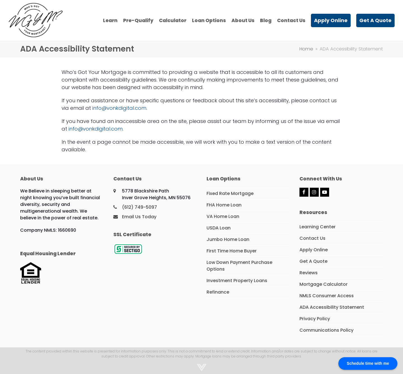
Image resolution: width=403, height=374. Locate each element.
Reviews (308, 273)
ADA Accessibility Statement (331, 307)
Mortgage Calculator (323, 284)
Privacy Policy (314, 318)
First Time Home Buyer (232, 251)
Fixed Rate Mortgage (230, 193)
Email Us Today (139, 216)
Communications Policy (326, 330)
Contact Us (312, 238)
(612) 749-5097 (139, 207)
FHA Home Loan (224, 205)
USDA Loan (219, 228)
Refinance (218, 292)
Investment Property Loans (237, 280)
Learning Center (317, 227)
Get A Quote (313, 261)
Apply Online (313, 250)
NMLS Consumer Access (326, 295)
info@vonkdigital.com (119, 107)
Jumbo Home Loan (228, 239)
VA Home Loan (223, 216)
